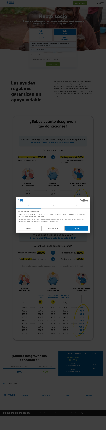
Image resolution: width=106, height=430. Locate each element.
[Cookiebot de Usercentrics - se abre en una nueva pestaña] (81, 200)
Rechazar (29, 228)
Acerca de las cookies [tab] (77, 206)
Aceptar (77, 228)
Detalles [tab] (53, 206)
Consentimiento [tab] (28, 206)
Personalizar (53, 228)
